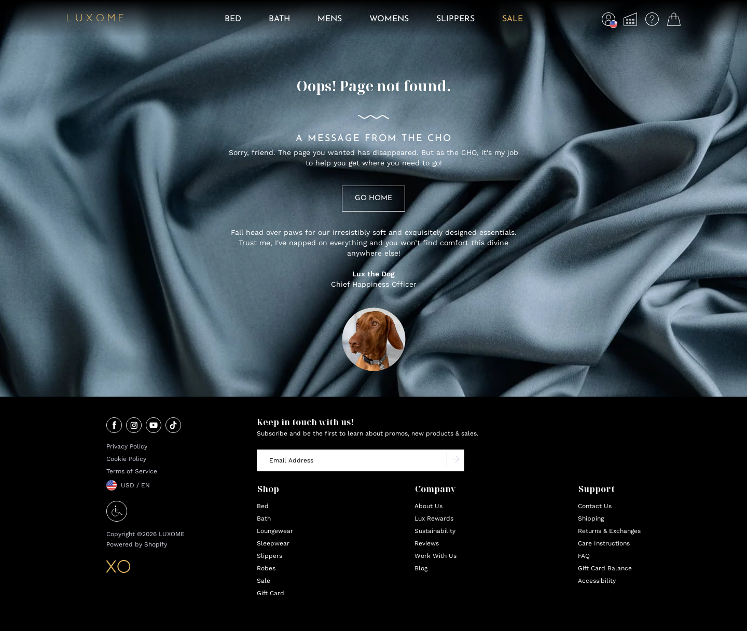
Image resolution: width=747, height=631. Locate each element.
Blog (420, 568)
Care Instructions (604, 543)
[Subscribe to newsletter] (455, 460)
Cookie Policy (126, 458)
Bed (263, 506)
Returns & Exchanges (609, 531)
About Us (428, 506)
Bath (264, 518)
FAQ (584, 555)
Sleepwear (273, 543)
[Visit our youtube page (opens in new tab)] (153, 426)
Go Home (373, 198)
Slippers (269, 555)
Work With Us (435, 555)
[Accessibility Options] (116, 518)
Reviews (426, 543)
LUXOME (172, 534)
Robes (266, 568)
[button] (608, 21)
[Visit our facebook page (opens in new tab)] (114, 426)
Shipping (591, 518)
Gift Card (270, 593)
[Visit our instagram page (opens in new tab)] (134, 426)
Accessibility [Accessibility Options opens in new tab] (597, 580)
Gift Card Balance (605, 568)
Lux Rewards (433, 518)
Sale (263, 580)
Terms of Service (131, 471)
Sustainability (434, 531)
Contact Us (595, 506)
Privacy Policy (126, 446)
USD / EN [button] (135, 485)
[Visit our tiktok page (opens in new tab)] (173, 426)
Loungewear (275, 531)
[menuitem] (233, 26)
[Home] (95, 19)
